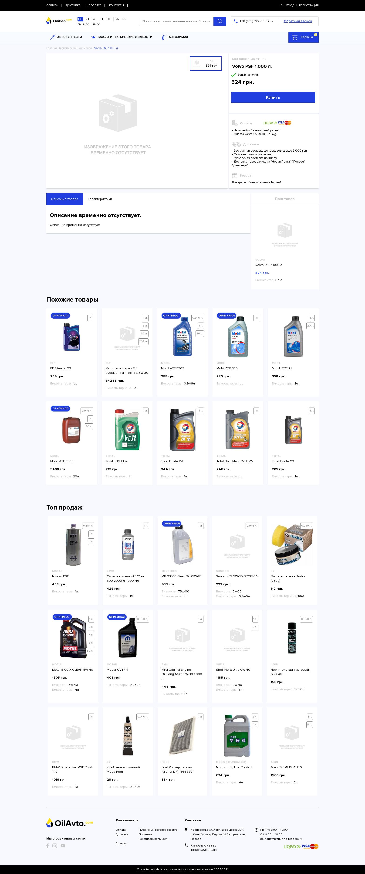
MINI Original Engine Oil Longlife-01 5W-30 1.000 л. (182, 674)
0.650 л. (306, 619)
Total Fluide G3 (283, 461)
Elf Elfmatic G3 (60, 368)
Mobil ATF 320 (227, 368)
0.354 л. (88, 525)
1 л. (90, 318)
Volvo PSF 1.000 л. (269, 265)
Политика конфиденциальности (153, 837)
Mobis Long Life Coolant (234, 767)
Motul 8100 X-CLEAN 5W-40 (72, 670)
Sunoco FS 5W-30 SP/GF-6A (237, 576)
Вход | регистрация (300, 5)
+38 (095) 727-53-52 (203, 845)
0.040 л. (142, 716)
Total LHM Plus (116, 461)
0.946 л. (197, 318)
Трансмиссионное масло (75, 48)
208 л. (143, 341)
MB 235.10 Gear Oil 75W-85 (182, 576)
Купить (273, 97)
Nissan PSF (60, 576)
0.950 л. (142, 619)
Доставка (122, 834)
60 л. (144, 333)
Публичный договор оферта (158, 830)
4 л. (91, 541)
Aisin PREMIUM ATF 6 (286, 767)
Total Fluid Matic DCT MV (234, 461)
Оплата (121, 830)
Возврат (121, 843)
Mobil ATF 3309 (172, 368)
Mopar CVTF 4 (117, 670)
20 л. (199, 333)
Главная (51, 48)
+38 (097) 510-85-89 (204, 850)
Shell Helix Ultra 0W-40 (233, 670)
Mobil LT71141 (282, 368)
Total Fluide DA (172, 461)
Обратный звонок (298, 21)
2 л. (91, 627)
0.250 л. (306, 525)
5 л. (145, 325)
